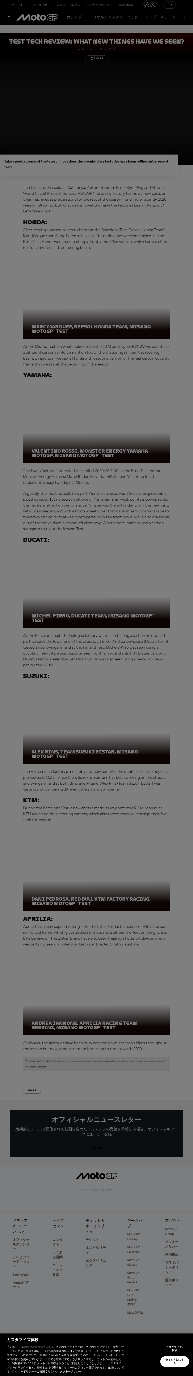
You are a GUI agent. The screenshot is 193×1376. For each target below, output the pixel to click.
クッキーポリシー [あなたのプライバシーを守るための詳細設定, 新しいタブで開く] (70, 1371)
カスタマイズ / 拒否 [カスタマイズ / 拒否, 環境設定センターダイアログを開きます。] (174, 1349)
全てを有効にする (174, 1361)
